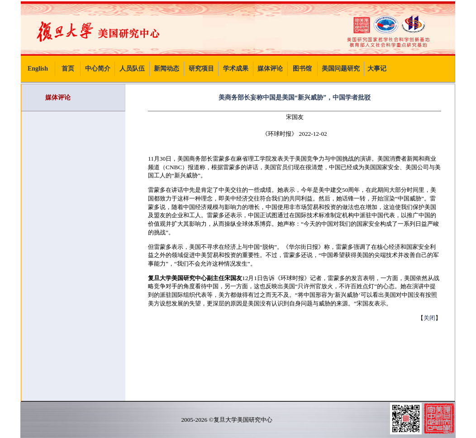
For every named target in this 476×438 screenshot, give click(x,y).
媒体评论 (270, 68)
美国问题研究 (341, 68)
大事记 (376, 68)
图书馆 (302, 68)
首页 (68, 68)
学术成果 (235, 68)
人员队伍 (132, 68)
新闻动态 (166, 68)
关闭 (429, 317)
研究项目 (201, 68)
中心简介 (97, 68)
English (38, 68)
